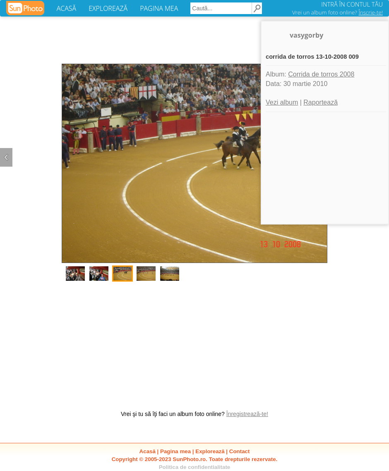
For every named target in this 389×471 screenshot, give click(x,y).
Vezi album (282, 102)
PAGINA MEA (159, 8)
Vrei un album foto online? (337, 12)
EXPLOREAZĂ (108, 8)
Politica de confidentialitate (195, 467)
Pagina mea (175, 451)
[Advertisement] (194, 341)
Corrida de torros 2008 (321, 74)
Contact (239, 451)
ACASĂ (66, 8)
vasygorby (306, 35)
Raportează (320, 102)
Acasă (147, 451)
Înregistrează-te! (247, 414)
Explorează (209, 451)
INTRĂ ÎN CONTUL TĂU (352, 4)
